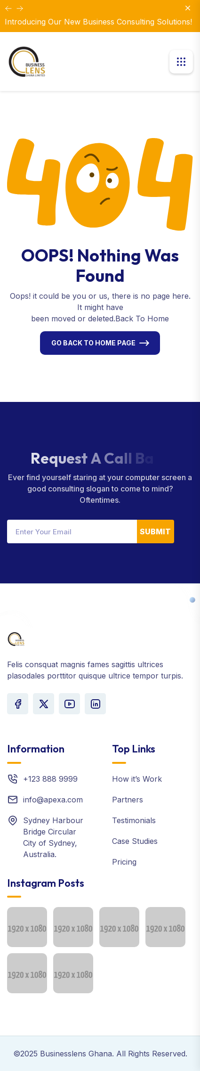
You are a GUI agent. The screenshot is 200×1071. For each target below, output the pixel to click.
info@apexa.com (53, 799)
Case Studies (135, 841)
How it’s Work (137, 779)
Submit (155, 531)
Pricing (124, 862)
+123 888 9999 (50, 779)
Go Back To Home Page (93, 343)
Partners (127, 799)
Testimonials (134, 820)
